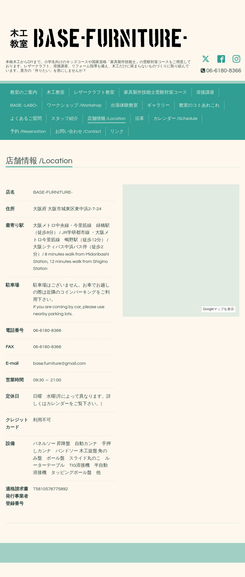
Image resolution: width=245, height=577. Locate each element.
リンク (117, 131)
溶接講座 (205, 92)
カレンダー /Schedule (175, 118)
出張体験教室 (124, 105)
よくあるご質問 (26, 118)
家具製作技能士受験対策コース (155, 92)
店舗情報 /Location (106, 118)
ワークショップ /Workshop (74, 105)
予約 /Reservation (28, 131)
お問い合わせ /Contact (78, 131)
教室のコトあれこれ (199, 105)
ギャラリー (158, 105)
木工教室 (56, 92)
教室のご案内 (23, 92)
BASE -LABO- (23, 105)
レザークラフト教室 (94, 92)
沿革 (139, 118)
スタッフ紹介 (64, 118)
